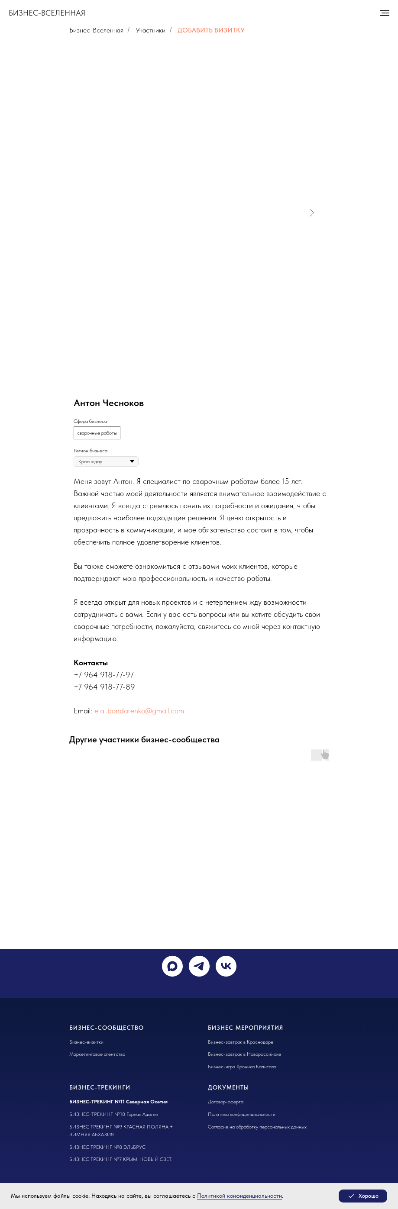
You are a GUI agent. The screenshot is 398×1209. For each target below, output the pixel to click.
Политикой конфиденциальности (239, 1195)
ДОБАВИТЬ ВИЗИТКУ (211, 30)
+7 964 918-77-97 (104, 674)
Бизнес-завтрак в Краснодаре (240, 1042)
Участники (150, 30)
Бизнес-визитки (86, 1042)
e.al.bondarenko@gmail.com (139, 710)
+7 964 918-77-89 (104, 686)
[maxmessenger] (172, 966)
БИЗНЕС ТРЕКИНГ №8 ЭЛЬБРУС (107, 1147)
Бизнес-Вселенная (96, 30)
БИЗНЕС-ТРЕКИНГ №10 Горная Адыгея (113, 1114)
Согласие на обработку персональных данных (257, 1127)
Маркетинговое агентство (97, 1054)
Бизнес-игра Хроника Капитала (242, 1067)
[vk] (226, 966)
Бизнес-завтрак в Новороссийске (244, 1054)
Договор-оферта (225, 1102)
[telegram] (199, 966)
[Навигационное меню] (384, 13)
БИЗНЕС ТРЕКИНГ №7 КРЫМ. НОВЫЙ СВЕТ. (120, 1159)
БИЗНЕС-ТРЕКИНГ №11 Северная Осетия (118, 1102)
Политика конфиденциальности (241, 1114)
